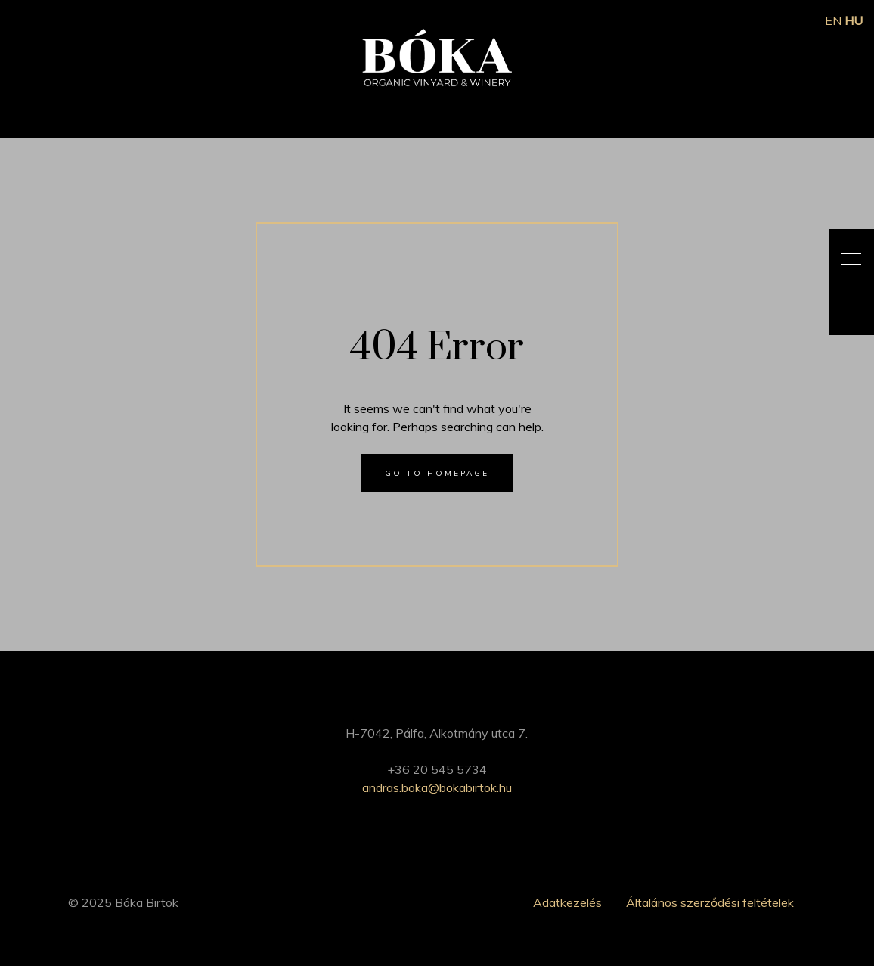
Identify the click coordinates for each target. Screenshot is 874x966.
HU (854, 20)
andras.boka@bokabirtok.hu (437, 787)
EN (833, 20)
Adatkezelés (567, 902)
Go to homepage (437, 473)
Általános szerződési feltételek (710, 902)
